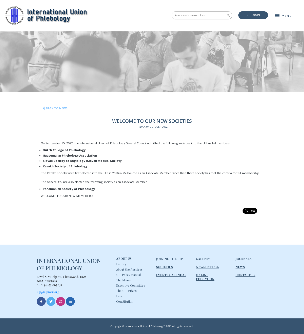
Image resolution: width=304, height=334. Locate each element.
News (240, 267)
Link (119, 296)
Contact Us (245, 275)
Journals (243, 259)
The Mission (124, 280)
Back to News (54, 108)
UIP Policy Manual (128, 275)
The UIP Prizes (126, 291)
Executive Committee (130, 285)
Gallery (203, 259)
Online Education (205, 277)
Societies (164, 267)
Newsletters (207, 267)
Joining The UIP (169, 259)
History (121, 264)
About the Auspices (129, 269)
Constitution (124, 301)
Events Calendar (171, 275)
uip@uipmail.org (48, 292)
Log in (253, 15)
